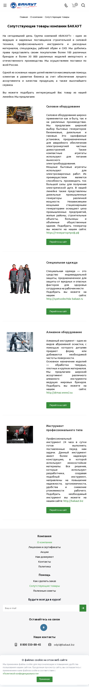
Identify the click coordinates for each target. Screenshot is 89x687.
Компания (44, 536)
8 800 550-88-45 (30, 644)
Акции (44, 551)
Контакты (44, 561)
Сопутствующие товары (44, 585)
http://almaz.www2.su (59, 392)
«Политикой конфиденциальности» (21, 673)
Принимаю (44, 679)
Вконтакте (43, 627)
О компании (44, 542)
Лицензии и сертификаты (44, 547)
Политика (44, 566)
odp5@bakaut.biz (64, 644)
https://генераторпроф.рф (62, 232)
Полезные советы (44, 590)
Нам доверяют (44, 556)
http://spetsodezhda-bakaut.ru (64, 298)
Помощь (44, 574)
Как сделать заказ (44, 581)
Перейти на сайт (58, 242)
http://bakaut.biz (73, 500)
